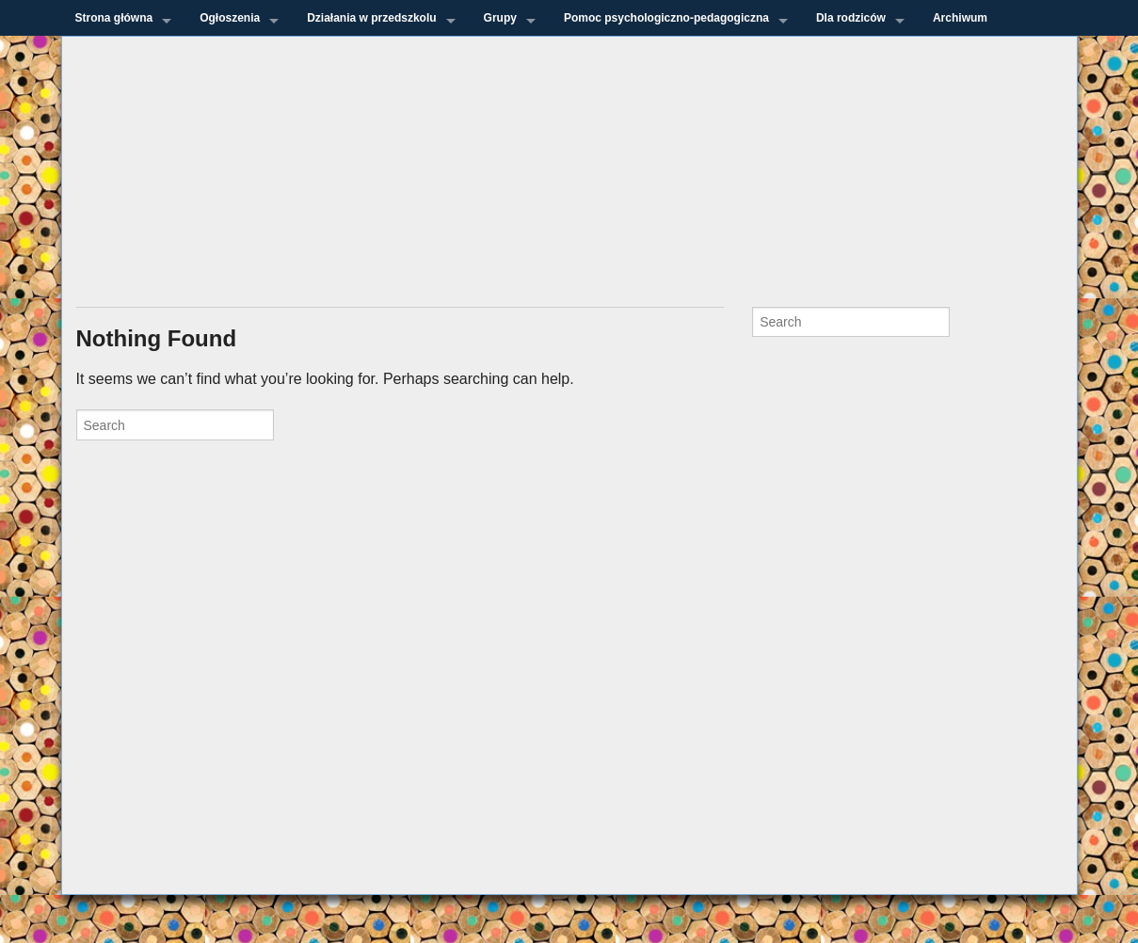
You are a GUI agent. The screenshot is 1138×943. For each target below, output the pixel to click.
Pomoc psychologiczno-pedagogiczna (666, 17)
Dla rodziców (851, 17)
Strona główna (114, 17)
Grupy (500, 17)
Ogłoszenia (230, 17)
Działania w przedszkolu (371, 17)
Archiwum (960, 17)
